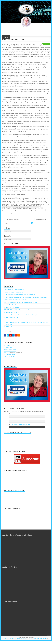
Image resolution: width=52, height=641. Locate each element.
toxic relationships (12, 210)
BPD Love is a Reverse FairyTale (11, 312)
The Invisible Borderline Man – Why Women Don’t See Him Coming (20, 302)
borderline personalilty (36, 198)
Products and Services (15, 638)
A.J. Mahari (6, 214)
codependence (22, 199)
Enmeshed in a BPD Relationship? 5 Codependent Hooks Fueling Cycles (21, 315)
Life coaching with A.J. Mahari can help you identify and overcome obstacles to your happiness (25, 205)
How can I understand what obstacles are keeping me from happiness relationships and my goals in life (25, 202)
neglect (8, 208)
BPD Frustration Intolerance (11, 317)
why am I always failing (30, 210)
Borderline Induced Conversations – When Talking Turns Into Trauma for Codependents (25, 297)
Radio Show (36, 638)
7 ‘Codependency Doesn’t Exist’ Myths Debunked (16, 320)
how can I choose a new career (34, 201)
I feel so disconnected (24, 204)
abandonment (11, 198)
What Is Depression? (42, 219)
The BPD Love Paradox (9, 326)
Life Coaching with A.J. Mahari (38, 204)
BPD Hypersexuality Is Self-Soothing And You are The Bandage (19, 294)
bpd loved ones (13, 199)
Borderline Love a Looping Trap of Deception (15, 299)
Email (10, 419)
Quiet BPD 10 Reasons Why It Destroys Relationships (17, 309)
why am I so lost (41, 210)
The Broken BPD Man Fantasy (11, 307)
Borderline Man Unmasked (10, 304)
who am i (20, 210)
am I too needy (25, 198)
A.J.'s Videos (30, 638)
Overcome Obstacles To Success (20, 208)
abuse (18, 198)
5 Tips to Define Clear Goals (11, 219)
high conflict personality (19, 201)
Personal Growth (25, 214)
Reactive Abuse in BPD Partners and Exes (14, 289)
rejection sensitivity (34, 208)
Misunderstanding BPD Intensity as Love (14, 292)
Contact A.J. (7, 638)
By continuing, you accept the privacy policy (20, 424)
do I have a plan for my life (34, 199)
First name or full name (14, 413)
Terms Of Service (43, 638)
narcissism (11, 207)
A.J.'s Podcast (24, 638)
